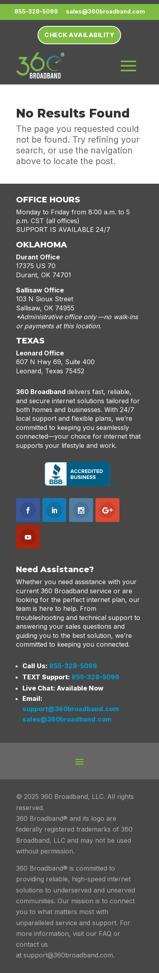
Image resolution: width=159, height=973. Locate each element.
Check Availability (79, 35)
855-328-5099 (73, 666)
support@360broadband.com (70, 709)
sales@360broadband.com (66, 719)
